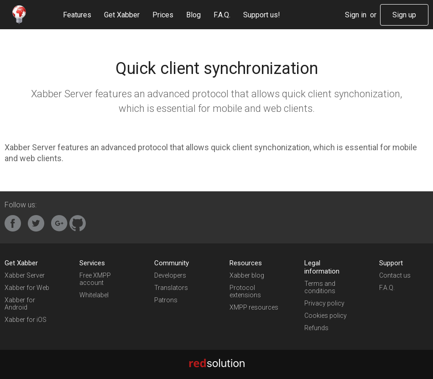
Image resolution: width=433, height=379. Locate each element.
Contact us (395, 275)
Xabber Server (25, 275)
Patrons (165, 300)
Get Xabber (122, 15)
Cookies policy (325, 315)
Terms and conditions (319, 287)
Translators (171, 287)
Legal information (321, 267)
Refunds (316, 328)
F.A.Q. (222, 15)
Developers (170, 275)
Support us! (261, 15)
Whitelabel (94, 295)
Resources (246, 263)
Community (171, 263)
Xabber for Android (20, 303)
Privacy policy (324, 303)
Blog (193, 15)
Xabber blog (247, 275)
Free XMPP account (95, 279)
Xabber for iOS (26, 319)
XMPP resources (254, 307)
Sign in (355, 15)
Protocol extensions (245, 291)
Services (92, 263)
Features (77, 15)
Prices (162, 15)
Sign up (404, 15)
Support (391, 263)
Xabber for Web (27, 287)
